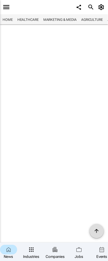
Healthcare (28, 20)
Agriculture (92, 20)
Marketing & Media (60, 20)
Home (8, 20)
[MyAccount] (102, 7)
